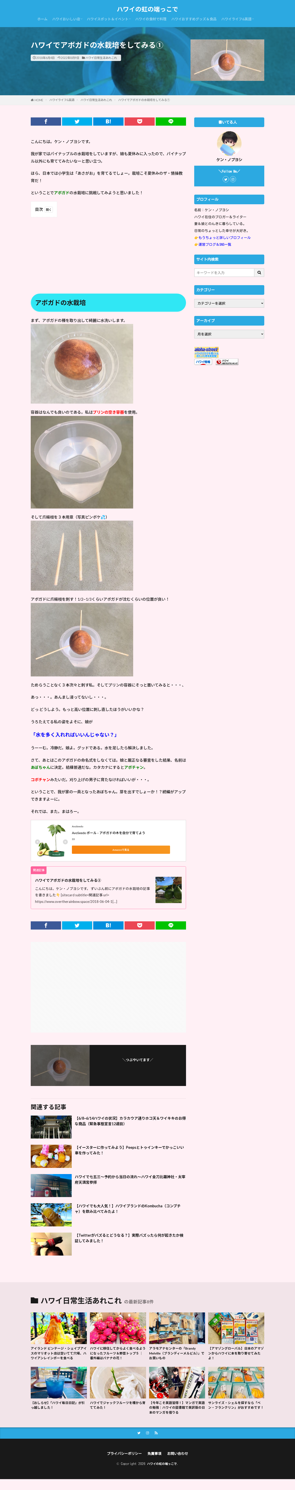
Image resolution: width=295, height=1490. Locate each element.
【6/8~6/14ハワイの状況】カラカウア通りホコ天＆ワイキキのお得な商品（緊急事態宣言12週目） (129, 1122)
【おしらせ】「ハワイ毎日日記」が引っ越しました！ (57, 1413)
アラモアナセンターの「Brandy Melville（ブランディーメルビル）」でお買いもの (175, 1354)
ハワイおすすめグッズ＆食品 (194, 19)
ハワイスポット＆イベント (107, 19)
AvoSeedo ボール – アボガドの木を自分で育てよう (108, 833)
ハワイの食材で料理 (151, 19)
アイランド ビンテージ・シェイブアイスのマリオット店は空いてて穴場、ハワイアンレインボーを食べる (58, 1357)
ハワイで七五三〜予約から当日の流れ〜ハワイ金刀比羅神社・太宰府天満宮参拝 (129, 1181)
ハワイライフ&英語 (236, 19)
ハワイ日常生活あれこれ (101, 58)
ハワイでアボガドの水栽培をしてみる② (75, 880)
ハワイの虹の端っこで (147, 9)
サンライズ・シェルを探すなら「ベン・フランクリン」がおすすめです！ (235, 1416)
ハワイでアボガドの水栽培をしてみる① (144, 100)
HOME (39, 100)
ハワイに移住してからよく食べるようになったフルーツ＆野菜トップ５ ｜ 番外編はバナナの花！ (117, 1354)
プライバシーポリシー (122, 1464)
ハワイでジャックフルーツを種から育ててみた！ (117, 1413)
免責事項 (155, 1464)
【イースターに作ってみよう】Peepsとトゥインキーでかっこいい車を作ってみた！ (130, 1151)
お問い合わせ (180, 1464)
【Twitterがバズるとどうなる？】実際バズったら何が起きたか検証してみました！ (129, 1239)
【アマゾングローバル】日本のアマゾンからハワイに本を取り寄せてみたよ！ (235, 1354)
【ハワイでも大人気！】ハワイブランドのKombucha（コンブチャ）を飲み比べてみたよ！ (128, 1210)
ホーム (42, 19)
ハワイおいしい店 (66, 19)
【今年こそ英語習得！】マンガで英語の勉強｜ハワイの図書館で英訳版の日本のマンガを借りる (176, 1416)
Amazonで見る (90, 849)
